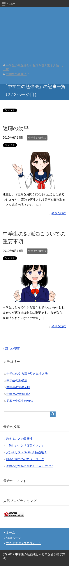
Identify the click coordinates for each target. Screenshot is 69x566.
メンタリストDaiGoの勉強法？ (26, 452)
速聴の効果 (16, 128)
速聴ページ (13, 537)
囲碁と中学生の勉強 (19, 400)
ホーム (10, 532)
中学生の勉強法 (37, 137)
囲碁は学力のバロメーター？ (25, 459)
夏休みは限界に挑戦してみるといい (29, 466)
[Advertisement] (34, 48)
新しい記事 (12, 348)
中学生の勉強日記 (18, 394)
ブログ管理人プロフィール (23, 543)
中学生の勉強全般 (18, 387)
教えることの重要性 (19, 438)
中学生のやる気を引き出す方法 (27, 373)
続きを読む (59, 213)
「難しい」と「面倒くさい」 (25, 445)
